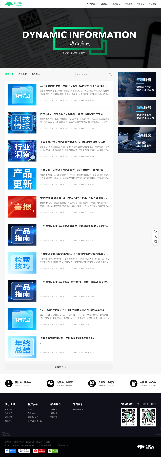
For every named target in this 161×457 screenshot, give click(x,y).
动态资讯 (116, 4)
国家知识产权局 (19, 442)
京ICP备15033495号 (27, 445)
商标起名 (31, 409)
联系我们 (8, 421)
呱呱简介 (8, 409)
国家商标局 (30, 442)
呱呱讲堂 (128, 4)
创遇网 (47, 442)
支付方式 (53, 417)
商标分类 (31, 413)
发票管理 (53, 413)
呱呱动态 (9, 74)
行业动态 (22, 74)
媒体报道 (8, 417)
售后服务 (53, 409)
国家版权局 (39, 442)
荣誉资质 (152, 4)
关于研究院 (91, 4)
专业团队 (104, 4)
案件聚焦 (36, 74)
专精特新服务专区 (35, 421)
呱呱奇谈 (140, 4)
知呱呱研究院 (78, 409)
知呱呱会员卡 (33, 417)
